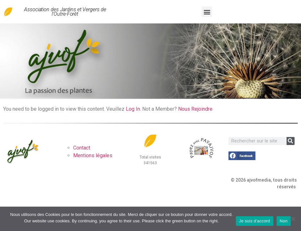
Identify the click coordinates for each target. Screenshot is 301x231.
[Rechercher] (291, 141)
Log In (133, 109)
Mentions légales (92, 155)
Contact (81, 148)
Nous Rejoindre (195, 109)
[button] (207, 11)
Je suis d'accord (254, 220)
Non (284, 220)
